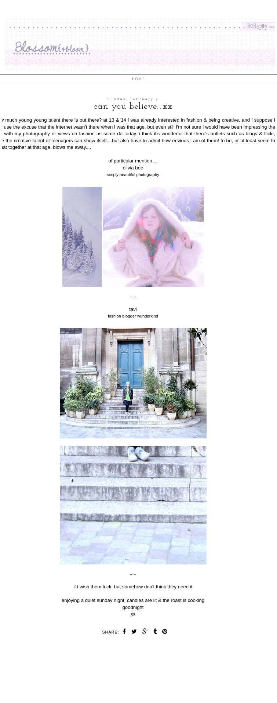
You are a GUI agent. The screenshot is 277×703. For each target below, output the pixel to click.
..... (133, 295)
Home (138, 79)
